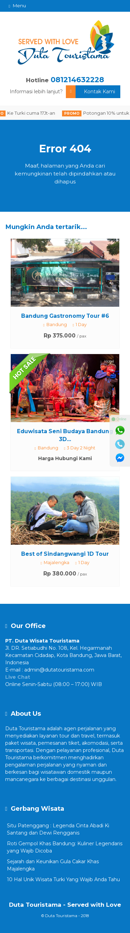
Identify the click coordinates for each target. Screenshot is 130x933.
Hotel (107, 361)
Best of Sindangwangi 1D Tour (65, 554)
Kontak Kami (90, 91)
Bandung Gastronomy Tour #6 (65, 316)
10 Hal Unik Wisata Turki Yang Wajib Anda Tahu (63, 879)
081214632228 (77, 79)
